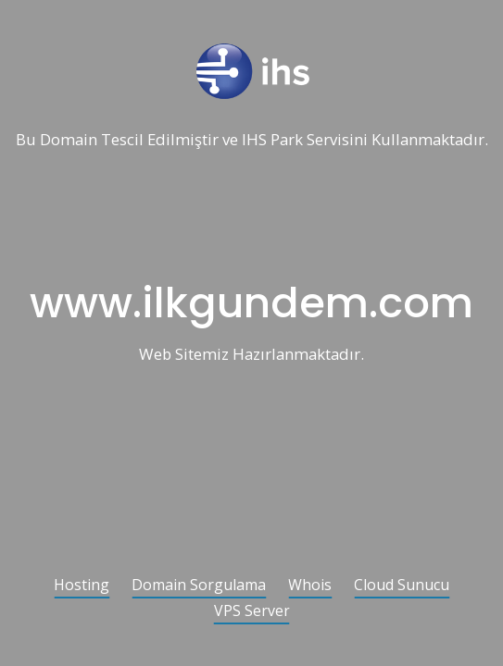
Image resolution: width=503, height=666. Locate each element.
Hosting (81, 586)
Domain (68, 140)
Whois (310, 586)
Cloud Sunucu (401, 586)
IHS (254, 140)
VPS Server (252, 612)
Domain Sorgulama (199, 586)
